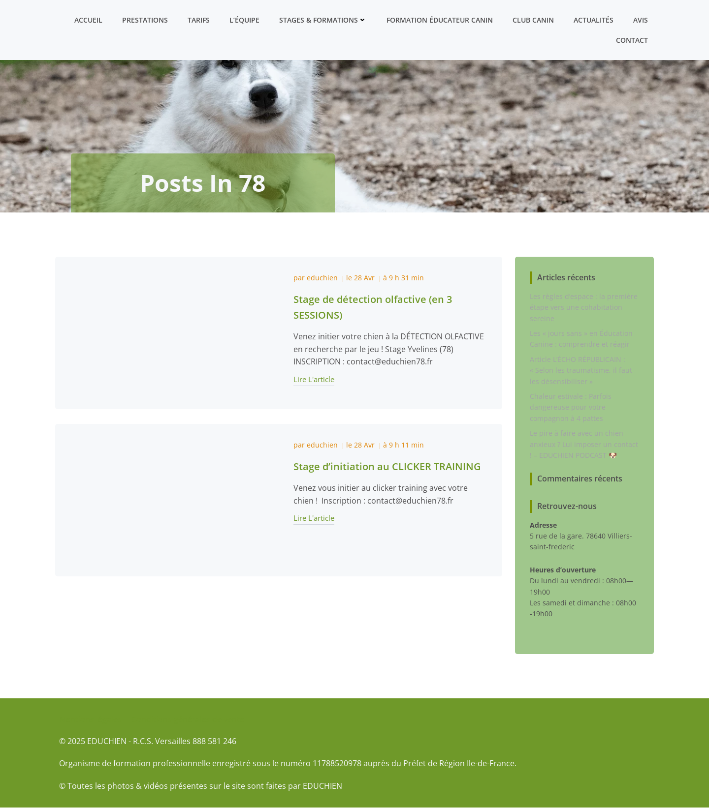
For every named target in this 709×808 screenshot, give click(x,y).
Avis (640, 20)
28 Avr (364, 277)
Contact (632, 40)
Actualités (593, 20)
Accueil (88, 20)
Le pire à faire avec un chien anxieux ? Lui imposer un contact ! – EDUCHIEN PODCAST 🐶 (584, 444)
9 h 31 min (406, 277)
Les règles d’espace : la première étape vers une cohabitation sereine (584, 307)
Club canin (533, 20)
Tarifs (199, 20)
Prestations (145, 20)
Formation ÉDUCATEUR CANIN (440, 20)
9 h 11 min (406, 444)
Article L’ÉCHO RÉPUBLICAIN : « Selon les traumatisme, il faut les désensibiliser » (581, 370)
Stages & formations (323, 20)
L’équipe (244, 20)
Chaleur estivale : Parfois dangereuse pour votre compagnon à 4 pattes (571, 407)
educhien (322, 277)
